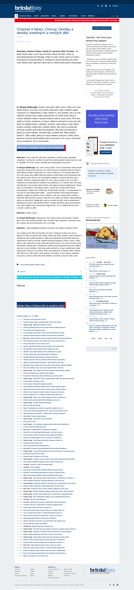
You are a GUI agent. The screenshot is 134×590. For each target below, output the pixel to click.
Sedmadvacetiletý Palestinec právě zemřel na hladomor (39, 518)
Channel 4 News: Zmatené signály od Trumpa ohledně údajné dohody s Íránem (102, 284)
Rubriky (63, 16)
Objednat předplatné (102, 28)
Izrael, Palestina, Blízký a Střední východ (32, 264)
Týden (93, 338)
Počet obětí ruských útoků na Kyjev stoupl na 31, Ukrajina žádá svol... (44, 510)
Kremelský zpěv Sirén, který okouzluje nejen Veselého (102, 277)
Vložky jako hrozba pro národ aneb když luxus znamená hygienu (52, 531)
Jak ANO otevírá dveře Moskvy (42, 402)
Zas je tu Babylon (35, 467)
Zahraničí (17, 569)
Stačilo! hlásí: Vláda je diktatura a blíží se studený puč (49, 397)
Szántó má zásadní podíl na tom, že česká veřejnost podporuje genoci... (44, 327)
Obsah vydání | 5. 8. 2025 (27, 316)
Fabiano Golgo (27, 325)
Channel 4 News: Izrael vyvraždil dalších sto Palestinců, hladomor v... (44, 542)
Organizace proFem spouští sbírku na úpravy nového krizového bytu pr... (45, 389)
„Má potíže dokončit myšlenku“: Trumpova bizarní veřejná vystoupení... (44, 413)
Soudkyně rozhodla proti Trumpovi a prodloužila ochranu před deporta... (45, 502)
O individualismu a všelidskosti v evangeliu (44, 429)
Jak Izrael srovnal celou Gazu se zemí (34, 319)
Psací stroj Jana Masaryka (37, 499)
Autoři (83, 16)
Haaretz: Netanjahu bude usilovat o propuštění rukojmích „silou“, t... (43, 408)
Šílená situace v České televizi (100, 271)
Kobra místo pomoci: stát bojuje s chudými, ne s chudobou (103, 304)
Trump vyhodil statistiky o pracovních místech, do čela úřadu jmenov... (54, 451)
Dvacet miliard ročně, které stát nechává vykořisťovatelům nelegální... (52, 365)
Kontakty (50, 571)
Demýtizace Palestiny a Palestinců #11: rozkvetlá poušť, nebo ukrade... (55, 483)
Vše (111, 338)
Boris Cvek (26, 338)
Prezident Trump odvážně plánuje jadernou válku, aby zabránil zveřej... (44, 472)
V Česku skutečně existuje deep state (34, 427)
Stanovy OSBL (68, 569)
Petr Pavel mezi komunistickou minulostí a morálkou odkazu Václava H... (55, 529)
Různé (32, 575)
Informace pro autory (69, 573)
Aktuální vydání (25, 16)
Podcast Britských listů (97, 163)
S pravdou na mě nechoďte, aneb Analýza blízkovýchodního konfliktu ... (54, 459)
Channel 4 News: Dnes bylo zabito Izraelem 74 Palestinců (40, 354)
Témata (54, 16)
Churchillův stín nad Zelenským (42, 419)
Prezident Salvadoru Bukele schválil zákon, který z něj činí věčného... (53, 491)
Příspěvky (91, 16)
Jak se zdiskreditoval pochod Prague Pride (36, 445)
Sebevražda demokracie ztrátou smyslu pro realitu (46, 545)
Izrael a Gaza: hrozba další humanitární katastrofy (100, 291)
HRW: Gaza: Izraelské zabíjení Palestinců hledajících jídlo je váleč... (43, 475)
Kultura (17, 573)
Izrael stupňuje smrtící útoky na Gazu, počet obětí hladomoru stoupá (43, 333)
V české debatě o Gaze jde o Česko (33, 381)
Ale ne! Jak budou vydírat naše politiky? (35, 523)
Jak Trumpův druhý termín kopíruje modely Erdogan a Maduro (51, 370)
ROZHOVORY (45, 16)
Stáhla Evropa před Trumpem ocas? (42, 526)
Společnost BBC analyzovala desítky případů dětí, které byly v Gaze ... (44, 486)
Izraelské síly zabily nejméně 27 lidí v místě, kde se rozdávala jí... (42, 437)
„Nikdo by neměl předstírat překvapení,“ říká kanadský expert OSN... (43, 362)
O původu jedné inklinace (38, 416)
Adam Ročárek (27, 459)
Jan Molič (26, 464)
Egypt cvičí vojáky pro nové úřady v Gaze (35, 556)
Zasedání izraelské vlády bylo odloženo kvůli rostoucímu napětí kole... (44, 335)
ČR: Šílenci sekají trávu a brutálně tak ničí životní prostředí (101, 265)
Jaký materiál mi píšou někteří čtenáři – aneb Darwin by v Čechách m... (54, 478)
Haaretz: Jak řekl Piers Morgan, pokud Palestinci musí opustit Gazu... (44, 346)
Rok (106, 338)
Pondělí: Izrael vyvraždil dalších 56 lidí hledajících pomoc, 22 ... (42, 400)
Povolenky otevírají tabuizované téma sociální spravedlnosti (49, 448)
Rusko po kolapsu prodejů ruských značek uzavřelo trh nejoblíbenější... (44, 550)
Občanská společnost (21, 575)
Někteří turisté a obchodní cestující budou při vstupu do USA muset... (44, 392)
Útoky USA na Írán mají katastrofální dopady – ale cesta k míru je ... (43, 432)
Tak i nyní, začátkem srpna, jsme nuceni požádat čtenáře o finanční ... (44, 368)
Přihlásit (113, 6)
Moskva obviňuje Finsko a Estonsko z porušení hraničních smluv (103, 297)
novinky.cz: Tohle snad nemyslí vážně (41, 464)
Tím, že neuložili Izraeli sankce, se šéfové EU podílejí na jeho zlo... (43, 513)
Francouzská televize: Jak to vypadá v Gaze (36, 343)
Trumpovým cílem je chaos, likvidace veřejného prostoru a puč (49, 488)
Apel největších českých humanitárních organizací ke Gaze (41, 349)
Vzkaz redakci (68, 571)
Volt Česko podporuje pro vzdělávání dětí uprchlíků (38, 373)
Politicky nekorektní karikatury (98, 219)
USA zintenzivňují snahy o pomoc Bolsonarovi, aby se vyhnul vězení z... (44, 341)
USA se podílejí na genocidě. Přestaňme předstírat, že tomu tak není (43, 480)
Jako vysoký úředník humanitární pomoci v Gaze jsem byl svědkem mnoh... (45, 411)
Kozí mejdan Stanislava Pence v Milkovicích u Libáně (45, 351)
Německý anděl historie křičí (31, 405)
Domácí (32, 569)
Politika (32, 571)
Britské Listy (103, 571)
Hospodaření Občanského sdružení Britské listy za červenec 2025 (42, 376)
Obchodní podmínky (53, 577)
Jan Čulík (26, 499)
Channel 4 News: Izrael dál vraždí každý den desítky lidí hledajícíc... (43, 435)
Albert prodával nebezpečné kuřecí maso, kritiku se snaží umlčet (42, 534)
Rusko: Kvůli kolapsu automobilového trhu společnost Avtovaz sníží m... (45, 553)
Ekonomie (17, 571)
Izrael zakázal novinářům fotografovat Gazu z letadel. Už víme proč (43, 462)
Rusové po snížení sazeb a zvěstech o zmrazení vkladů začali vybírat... (44, 548)
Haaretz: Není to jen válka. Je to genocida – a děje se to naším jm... (43, 515)
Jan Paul (25, 351)
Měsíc (100, 338)
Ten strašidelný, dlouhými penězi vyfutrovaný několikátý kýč (51, 424)
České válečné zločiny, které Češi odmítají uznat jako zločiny (51, 537)
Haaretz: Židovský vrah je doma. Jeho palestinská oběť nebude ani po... (44, 521)
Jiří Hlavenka (27, 526)
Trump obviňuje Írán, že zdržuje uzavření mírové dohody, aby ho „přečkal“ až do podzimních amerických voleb (101, 312)
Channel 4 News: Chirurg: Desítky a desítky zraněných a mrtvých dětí (44, 539)
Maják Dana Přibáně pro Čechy (42, 325)
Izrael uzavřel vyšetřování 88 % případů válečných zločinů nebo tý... (43, 470)
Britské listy (29, 9)
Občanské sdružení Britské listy (35, 585)
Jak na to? (92, 176)
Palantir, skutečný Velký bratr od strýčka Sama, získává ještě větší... (53, 494)
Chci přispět (106, 152)
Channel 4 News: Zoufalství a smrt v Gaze (35, 456)
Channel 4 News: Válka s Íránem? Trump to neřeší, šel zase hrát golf (102, 320)
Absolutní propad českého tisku (32, 443)
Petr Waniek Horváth (102, 301)
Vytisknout (22, 271)
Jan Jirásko (26, 416)
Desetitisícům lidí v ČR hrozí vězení (33, 453)
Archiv (36, 16)
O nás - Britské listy (53, 569)
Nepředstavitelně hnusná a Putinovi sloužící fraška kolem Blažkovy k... (52, 338)
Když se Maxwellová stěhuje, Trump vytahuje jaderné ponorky (51, 497)
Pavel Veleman (27, 424)
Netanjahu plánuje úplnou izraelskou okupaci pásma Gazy (40, 357)
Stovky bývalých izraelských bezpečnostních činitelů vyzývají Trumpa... (44, 386)
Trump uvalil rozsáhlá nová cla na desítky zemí (37, 507)
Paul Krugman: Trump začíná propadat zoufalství (38, 384)
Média (32, 573)
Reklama (50, 575)
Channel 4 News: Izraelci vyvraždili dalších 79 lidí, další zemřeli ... (42, 322)
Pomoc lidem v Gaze (29, 421)
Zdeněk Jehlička (28, 483)
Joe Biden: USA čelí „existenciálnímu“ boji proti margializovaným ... (43, 505)
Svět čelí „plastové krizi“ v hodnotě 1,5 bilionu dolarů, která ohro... (43, 394)
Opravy (50, 573)
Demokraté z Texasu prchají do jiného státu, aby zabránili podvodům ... (54, 378)
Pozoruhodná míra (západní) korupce (34, 330)
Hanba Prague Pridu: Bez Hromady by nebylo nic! (48, 440)
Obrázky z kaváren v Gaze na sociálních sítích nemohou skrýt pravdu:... (44, 359)
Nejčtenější (73, 16)
